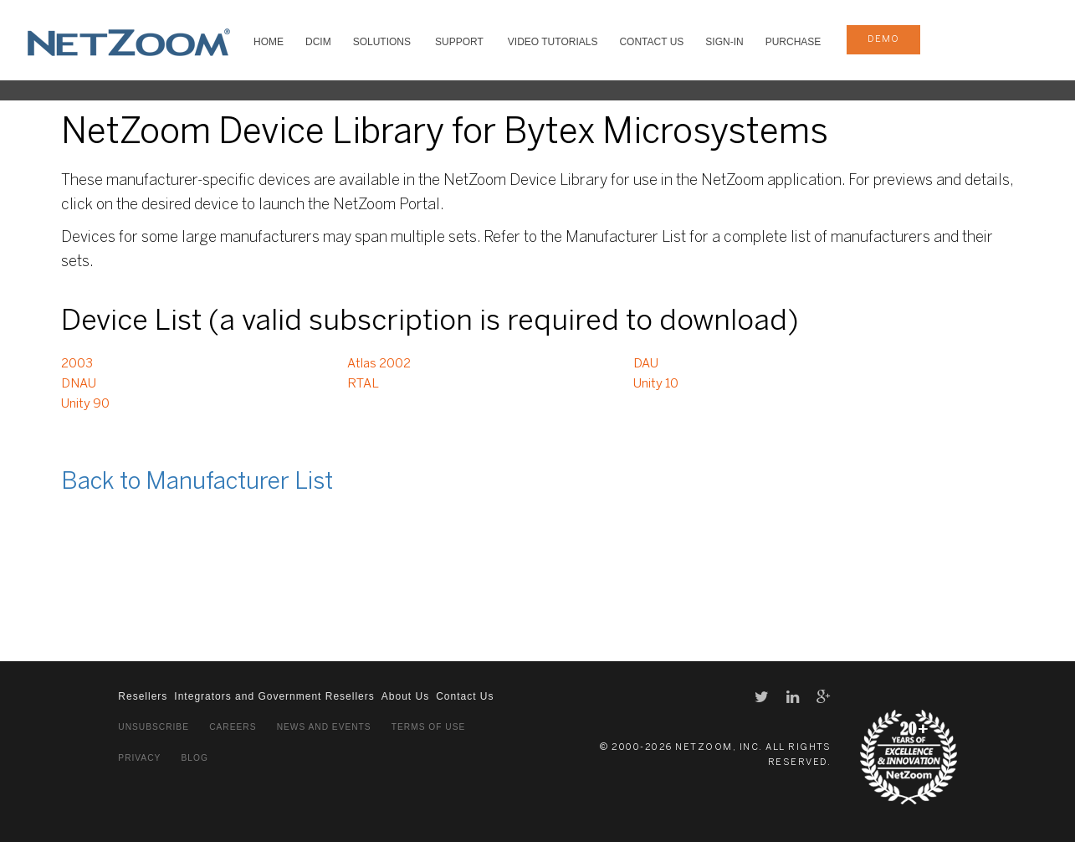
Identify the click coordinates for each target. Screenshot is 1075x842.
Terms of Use (428, 727)
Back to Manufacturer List (197, 482)
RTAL (363, 384)
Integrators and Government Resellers (274, 696)
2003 (77, 364)
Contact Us (651, 42)
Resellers (142, 696)
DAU (645, 364)
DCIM (318, 42)
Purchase (793, 42)
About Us (405, 696)
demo (883, 39)
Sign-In (724, 42)
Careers (232, 727)
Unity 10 (655, 384)
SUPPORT (459, 42)
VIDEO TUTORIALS (553, 42)
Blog (195, 757)
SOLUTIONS (382, 42)
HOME (268, 42)
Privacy (139, 757)
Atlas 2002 (379, 364)
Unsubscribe (153, 727)
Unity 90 (85, 404)
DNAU (78, 384)
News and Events (324, 727)
